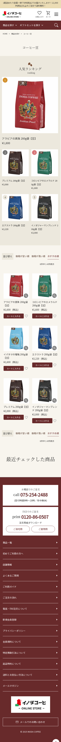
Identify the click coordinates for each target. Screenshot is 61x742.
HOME (5, 34)
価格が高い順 (38, 256)
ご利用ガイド (9, 586)
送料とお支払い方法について (17, 674)
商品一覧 (7, 542)
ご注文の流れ (9, 597)
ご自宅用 (17, 529)
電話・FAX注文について (15, 608)
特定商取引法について (14, 652)
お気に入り (39, 14)
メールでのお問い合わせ (30, 722)
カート (48, 14)
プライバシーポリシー (14, 630)
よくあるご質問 (11, 575)
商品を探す (8, 25)
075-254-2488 (30, 494)
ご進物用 (43, 529)
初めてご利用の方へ (13, 553)
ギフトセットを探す (30, 25)
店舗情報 (7, 564)
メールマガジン (11, 685)
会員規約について (12, 641)
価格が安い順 (22, 256)
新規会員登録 (9, 619)
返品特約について (12, 663)
